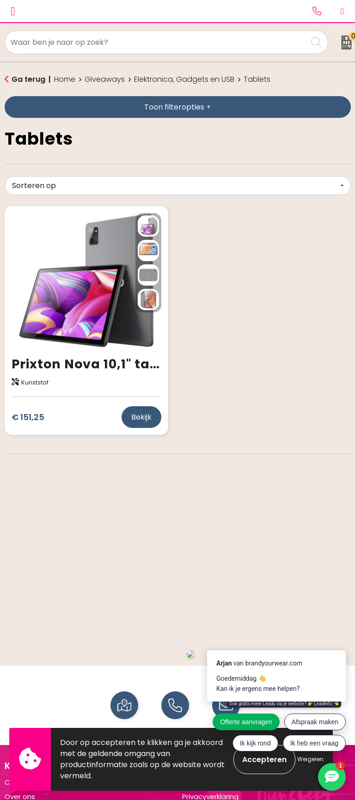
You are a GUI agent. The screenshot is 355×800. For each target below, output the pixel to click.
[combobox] (156, 42)
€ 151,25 (28, 417)
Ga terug (28, 79)
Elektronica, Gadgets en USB (184, 79)
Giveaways (105, 79)
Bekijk (141, 417)
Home (64, 79)
